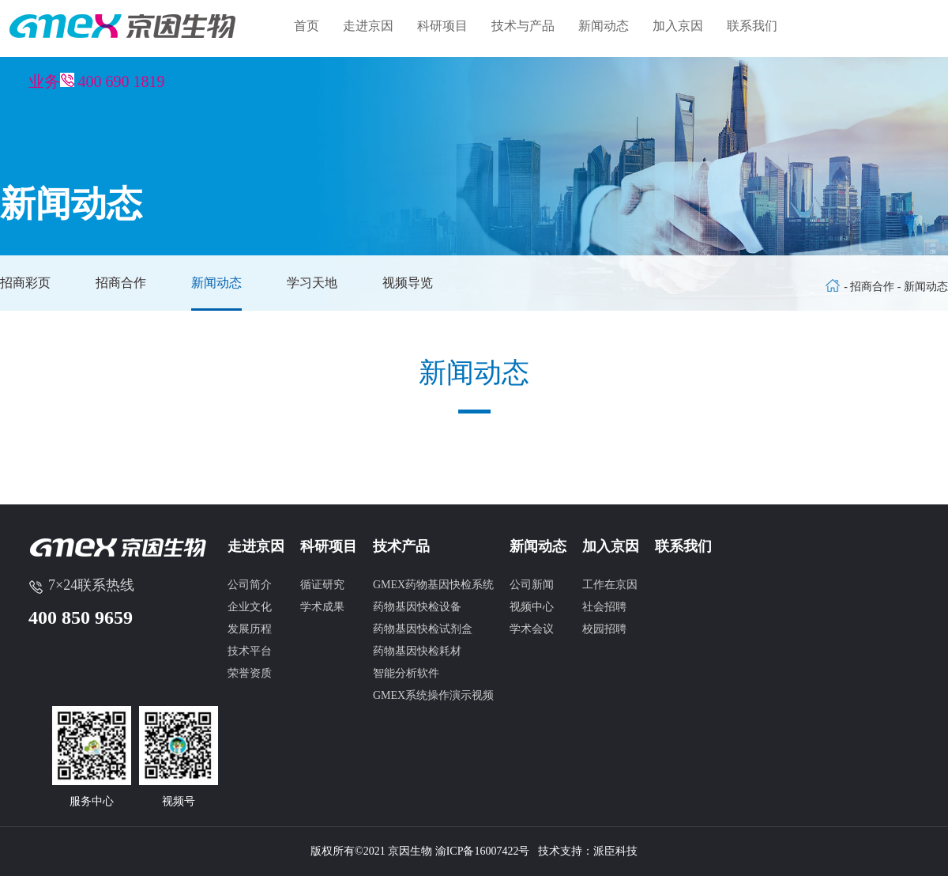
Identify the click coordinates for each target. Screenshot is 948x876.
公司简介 (250, 585)
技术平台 (250, 651)
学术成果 (322, 607)
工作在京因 (610, 585)
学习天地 (312, 282)
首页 (306, 25)
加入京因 (678, 25)
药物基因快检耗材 (417, 651)
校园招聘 (604, 629)
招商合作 (121, 282)
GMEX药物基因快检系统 (433, 585)
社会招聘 (604, 607)
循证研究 (322, 585)
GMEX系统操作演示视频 (433, 695)
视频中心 (532, 607)
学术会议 (532, 629)
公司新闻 (532, 585)
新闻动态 (603, 25)
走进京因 (368, 25)
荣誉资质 (250, 673)
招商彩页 (25, 282)
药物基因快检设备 (417, 607)
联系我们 (752, 25)
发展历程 (250, 629)
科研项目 (442, 25)
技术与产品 (523, 25)
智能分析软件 (406, 673)
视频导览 (407, 282)
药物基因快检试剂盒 (422, 629)
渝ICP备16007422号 (482, 851)
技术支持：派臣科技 (588, 851)
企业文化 (250, 607)
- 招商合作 (870, 287)
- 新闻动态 (922, 287)
